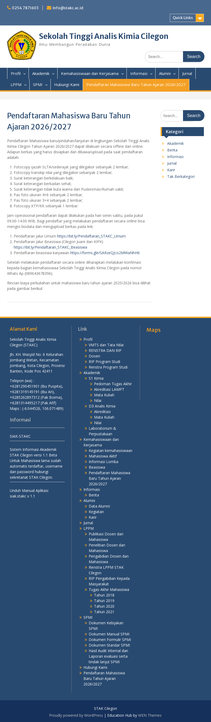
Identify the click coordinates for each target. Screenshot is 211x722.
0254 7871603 (25, 8)
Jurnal (187, 73)
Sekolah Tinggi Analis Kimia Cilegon (103, 36)
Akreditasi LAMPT (109, 389)
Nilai (97, 400)
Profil (16, 73)
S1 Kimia (96, 378)
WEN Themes (150, 715)
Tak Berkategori (181, 176)
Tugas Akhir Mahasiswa (109, 589)
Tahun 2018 (104, 595)
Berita (172, 150)
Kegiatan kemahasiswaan (110, 450)
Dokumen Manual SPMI (109, 633)
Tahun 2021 (104, 611)
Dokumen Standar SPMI (109, 645)
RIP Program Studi (104, 361)
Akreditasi (102, 411)
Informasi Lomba (103, 461)
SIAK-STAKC (20, 436)
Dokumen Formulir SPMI (110, 639)
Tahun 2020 (104, 606)
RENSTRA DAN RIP (105, 350)
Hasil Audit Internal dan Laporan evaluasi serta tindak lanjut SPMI (108, 656)
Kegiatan (96, 511)
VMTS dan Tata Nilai (106, 344)
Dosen (94, 355)
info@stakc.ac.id (68, 8)
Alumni (165, 73)
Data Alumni (99, 506)
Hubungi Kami (66, 84)
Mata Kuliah (104, 394)
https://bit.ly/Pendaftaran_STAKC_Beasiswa (50, 247)
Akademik (40, 73)
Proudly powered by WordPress (76, 715)
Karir (171, 169)
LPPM (16, 84)
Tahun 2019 (104, 600)
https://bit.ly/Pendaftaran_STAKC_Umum (91, 236)
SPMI (38, 84)
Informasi (138, 73)
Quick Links (183, 17)
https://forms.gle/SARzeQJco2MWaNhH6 (105, 252)
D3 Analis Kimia (102, 406)
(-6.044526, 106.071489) (42, 408)
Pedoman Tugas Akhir (113, 383)
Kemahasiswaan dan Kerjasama (90, 73)
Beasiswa (97, 467)
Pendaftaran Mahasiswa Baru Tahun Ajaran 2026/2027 (136, 84)
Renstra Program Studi (108, 367)
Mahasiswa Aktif (103, 456)
